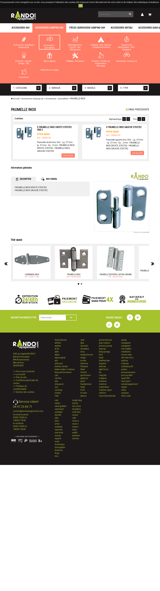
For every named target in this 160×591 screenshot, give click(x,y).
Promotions (23, 73)
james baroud (105, 340)
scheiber (59, 412)
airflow (58, 343)
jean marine (104, 343)
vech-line (76, 412)
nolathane (126, 352)
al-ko (57, 349)
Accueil (15, 99)
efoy (82, 352)
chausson (59, 384)
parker (124, 369)
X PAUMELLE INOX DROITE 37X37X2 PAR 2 (54, 128)
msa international (107, 396)
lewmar (102, 366)
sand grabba (60, 406)
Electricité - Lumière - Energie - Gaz (23, 59)
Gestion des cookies (25, 392)
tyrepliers (76, 409)
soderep (58, 427)
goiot (82, 381)
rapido (124, 387)
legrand (102, 363)
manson (103, 381)
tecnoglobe (60, 447)
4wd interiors (61, 340)
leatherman (104, 360)
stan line (58, 429)
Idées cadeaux (49, 57)
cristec (58, 393)
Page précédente (137, 109)
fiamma (84, 363)
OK (80, 6)
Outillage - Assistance (75, 57)
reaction (125, 393)
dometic (84, 346)
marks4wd (104, 387)
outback (125, 363)
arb (56, 360)
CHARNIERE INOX (32, 274)
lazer (101, 357)
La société (20, 374)
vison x (75, 424)
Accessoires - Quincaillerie (49, 43)
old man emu (127, 357)
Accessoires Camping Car (49, 27)
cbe (56, 381)
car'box (58, 378)
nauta (124, 340)
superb (58, 438)
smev (57, 424)
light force (103, 369)
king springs (104, 352)
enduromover (86, 354)
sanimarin (59, 409)
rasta (123, 390)
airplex (58, 346)
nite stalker (126, 349)
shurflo (58, 415)
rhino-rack (126, 396)
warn (74, 429)
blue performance (63, 372)
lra (100, 372)
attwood (58, 363)
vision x (75, 421)
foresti (83, 372)
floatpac (84, 366)
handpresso (85, 384)
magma (102, 378)
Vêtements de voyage (49, 70)
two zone (76, 406)
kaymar (102, 349)
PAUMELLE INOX (73, 274)
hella (82, 387)
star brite (59, 432)
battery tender (61, 366)
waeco (75, 427)
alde (57, 352)
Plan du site (21, 377)
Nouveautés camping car (126, 57)
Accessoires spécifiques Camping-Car (23, 42)
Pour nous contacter (25, 371)
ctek (57, 396)
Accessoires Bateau (121, 27)
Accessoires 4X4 (20, 27)
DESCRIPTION (23, 179)
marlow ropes (105, 390)
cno (56, 387)
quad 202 (125, 378)
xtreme (75, 438)
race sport (126, 381)
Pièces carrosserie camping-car (87, 27)
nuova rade (126, 354)
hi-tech (83, 393)
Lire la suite (68, 155)
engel (83, 357)
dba (82, 343)
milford (102, 393)
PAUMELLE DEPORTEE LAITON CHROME (116, 274)
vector (75, 415)
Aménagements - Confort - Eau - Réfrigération (75, 43)
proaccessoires (128, 372)
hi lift (82, 390)
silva (57, 421)
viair (74, 418)
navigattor (126, 343)
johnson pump (105, 346)
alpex (57, 354)
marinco (103, 384)
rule (56, 400)
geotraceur (85, 375)
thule (57, 453)
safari (57, 403)
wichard (76, 435)
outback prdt (127, 366)
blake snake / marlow (65, 369)
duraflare (84, 349)
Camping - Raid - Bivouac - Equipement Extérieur (101, 42)
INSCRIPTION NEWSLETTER (23, 317)
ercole (83, 360)
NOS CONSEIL (49, 179)
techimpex (60, 444)
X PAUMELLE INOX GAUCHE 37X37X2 (123, 127)
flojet (82, 369)
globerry (84, 378)
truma (75, 403)
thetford (58, 450)
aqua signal (60, 357)
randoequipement (129, 384)
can (56, 375)
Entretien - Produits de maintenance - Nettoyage (101, 59)
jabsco (83, 396)
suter (57, 441)
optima (124, 360)
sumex (58, 435)
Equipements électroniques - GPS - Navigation (126, 43)
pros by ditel (126, 375)
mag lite (102, 375)
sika (56, 418)
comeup (58, 390)
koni (101, 354)
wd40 (74, 432)
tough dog (77, 400)
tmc (56, 456)
